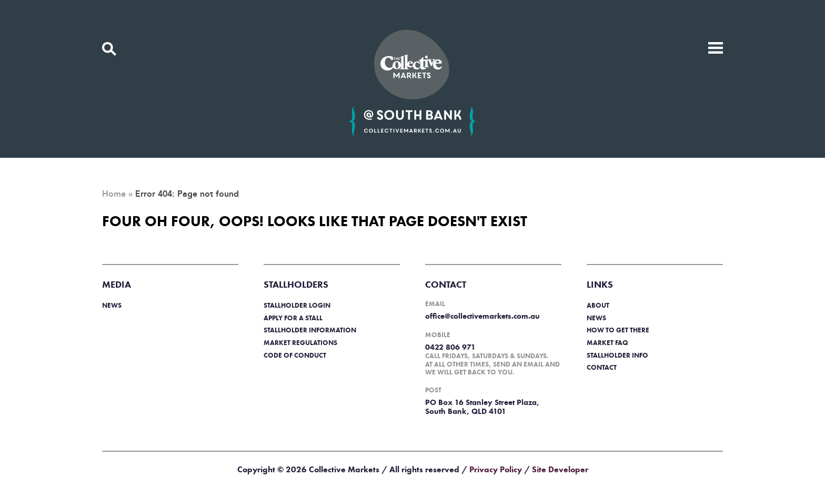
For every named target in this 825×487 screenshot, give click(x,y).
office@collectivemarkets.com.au (482, 316)
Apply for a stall (293, 317)
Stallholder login (297, 305)
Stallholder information (310, 330)
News (112, 305)
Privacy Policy (495, 469)
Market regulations (300, 342)
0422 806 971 (450, 347)
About (598, 305)
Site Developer (560, 469)
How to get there (618, 330)
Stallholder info (617, 355)
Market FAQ (607, 342)
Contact (602, 367)
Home (114, 194)
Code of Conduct (295, 355)
